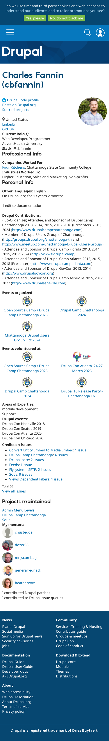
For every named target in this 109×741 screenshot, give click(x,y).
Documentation (16, 655)
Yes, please (35, 18)
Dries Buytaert (85, 730)
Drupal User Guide (17, 666)
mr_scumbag (19, 557)
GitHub (8, 129)
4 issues (61, 455)
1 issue (80, 450)
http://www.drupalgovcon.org (28, 273)
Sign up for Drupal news (22, 636)
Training (78, 626)
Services (63, 626)
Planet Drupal (13, 626)
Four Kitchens (13, 167)
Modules (63, 666)
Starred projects (15, 109)
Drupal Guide (13, 661)
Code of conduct (69, 645)
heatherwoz (18, 582)
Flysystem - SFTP (22, 469)
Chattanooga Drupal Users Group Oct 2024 (27, 337)
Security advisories (17, 641)
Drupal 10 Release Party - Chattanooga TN (82, 393)
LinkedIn (9, 124)
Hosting (95, 626)
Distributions (67, 676)
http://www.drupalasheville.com (38, 283)
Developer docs (15, 671)
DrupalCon (65, 641)
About (7, 685)
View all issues (14, 491)
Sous (13, 474)
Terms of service (15, 706)
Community (66, 620)
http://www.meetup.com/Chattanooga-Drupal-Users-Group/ (52, 244)
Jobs (5, 645)
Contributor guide (71, 631)
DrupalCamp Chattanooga (31, 455)
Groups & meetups (72, 636)
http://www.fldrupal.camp (52, 254)
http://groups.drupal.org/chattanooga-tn (37, 239)
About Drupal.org (16, 701)
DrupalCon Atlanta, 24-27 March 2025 (82, 368)
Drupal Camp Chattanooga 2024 (82, 312)
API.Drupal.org (14, 676)
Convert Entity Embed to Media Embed (41, 450)
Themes (62, 671)
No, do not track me (66, 18)
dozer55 (15, 544)
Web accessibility (16, 691)
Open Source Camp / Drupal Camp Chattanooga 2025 (27, 312)
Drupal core (19, 459)
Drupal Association (18, 696)
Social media (12, 631)
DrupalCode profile (20, 100)
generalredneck (21, 570)
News (7, 620)
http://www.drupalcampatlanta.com (61, 263)
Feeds (14, 464)
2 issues (37, 459)
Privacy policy (13, 711)
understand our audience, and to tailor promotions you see (53, 10)
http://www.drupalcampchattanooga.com (46, 229)
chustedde (17, 532)
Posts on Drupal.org (19, 104)
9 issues (25, 474)
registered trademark (48, 730)
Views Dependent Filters (29, 479)
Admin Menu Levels (18, 510)
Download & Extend (73, 655)
